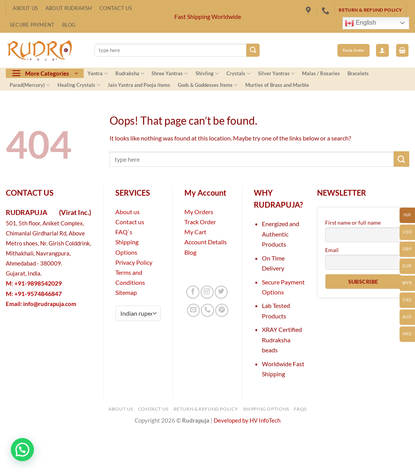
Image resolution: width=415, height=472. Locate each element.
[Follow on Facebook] (192, 292)
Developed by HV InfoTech (247, 420)
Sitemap (126, 292)
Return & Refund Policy (206, 409)
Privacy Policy (133, 262)
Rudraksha (129, 73)
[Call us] (207, 310)
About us (127, 211)
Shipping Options (266, 409)
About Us (25, 8)
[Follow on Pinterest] (221, 310)
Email (332, 250)
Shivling (207, 73)
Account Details (205, 241)
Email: (41, 304)
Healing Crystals (78, 85)
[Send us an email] (193, 310)
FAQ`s (123, 231)
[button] (382, 50)
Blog (69, 25)
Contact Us (116, 8)
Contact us (129, 221)
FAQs (300, 409)
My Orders (198, 211)
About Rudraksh (69, 8)
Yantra (98, 73)
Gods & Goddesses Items (208, 85)
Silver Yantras (276, 73)
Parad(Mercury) (30, 85)
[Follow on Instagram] (207, 292)
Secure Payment (32, 25)
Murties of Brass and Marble (277, 85)
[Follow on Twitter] (221, 292)
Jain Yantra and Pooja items (139, 85)
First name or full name (353, 222)
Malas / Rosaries (321, 73)
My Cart (195, 231)
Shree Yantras (170, 73)
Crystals (238, 73)
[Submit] (253, 50)
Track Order (200, 221)
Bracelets (358, 73)
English (360, 23)
